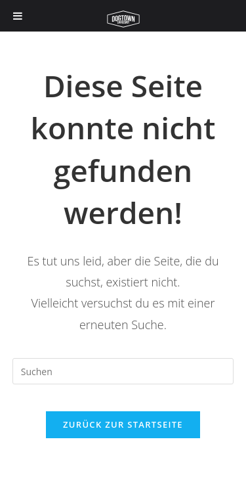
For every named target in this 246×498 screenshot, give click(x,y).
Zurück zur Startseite (123, 424)
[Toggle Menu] (17, 16)
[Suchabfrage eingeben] (123, 371)
